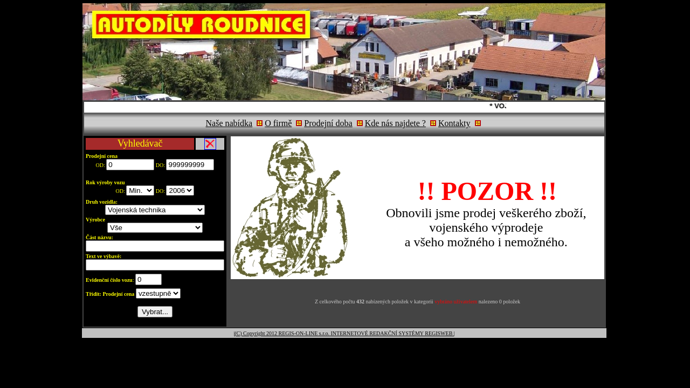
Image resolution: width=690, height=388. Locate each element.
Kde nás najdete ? (395, 123)
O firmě (278, 123)
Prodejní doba (328, 123)
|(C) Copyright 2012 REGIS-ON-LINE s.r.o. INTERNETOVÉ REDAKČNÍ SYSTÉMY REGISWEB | (344, 333)
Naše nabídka (229, 123)
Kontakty (454, 123)
